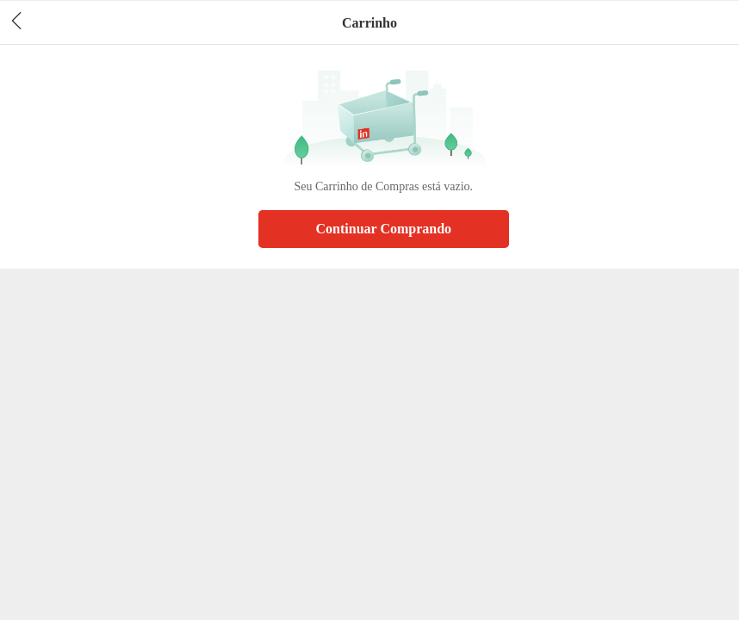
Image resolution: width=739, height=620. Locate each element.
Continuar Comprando (384, 228)
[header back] (16, 22)
